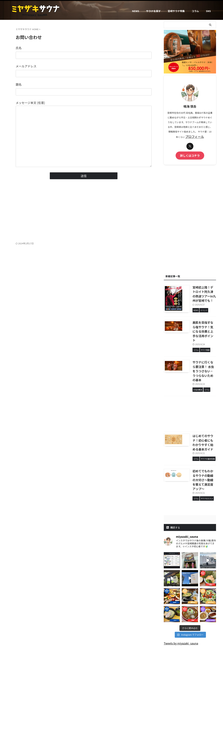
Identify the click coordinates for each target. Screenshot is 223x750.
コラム (195, 11)
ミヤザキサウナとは (63, 720)
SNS (208, 11)
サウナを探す (153, 11)
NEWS (135, 11)
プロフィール (194, 136)
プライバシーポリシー (134, 720)
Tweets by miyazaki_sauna (181, 601)
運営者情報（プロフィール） (90, 720)
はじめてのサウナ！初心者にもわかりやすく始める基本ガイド (199, 413)
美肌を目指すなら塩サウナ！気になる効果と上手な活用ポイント (199, 321)
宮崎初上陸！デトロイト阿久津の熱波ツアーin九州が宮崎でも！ (200, 289)
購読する (173, 485)
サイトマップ (154, 720)
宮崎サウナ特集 (176, 11)
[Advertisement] (84, 214)
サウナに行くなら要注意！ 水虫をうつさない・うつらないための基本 (199, 350)
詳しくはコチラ (190, 154)
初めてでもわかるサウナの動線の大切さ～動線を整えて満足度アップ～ (200, 442)
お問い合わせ (114, 720)
